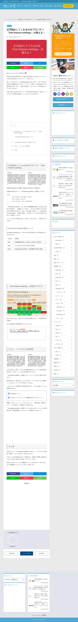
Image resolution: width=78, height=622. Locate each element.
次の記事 (41, 553)
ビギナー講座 (63, 348)
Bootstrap (64, 270)
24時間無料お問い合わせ (63, 54)
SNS (63, 259)
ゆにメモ (35, 619)
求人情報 (58, 6)
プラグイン (64, 292)
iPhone (64, 333)
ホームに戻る (26, 553)
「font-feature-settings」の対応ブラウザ (25, 142)
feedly (40, 67)
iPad (64, 329)
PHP (64, 281)
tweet (27, 63)
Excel (64, 251)
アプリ (64, 340)
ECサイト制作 (38, 6)
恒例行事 (63, 363)
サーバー (64, 296)
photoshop (64, 315)
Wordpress (49, 6)
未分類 (63, 370)
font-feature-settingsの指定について (24, 136)
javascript (64, 277)
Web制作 (10, 19)
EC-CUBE (64, 240)
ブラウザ (64, 344)
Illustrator (64, 311)
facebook (13, 63)
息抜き (63, 366)
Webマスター (63, 263)
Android (64, 326)
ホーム (20, 6)
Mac (64, 337)
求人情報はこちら (63, 104)
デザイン (28, 6)
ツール (64, 300)
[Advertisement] (27, 109)
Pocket (26, 67)
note (63, 255)
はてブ (40, 63)
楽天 (64, 244)
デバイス (63, 322)
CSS (15, 19)
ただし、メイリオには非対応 (22, 146)
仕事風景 (63, 359)
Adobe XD (64, 307)
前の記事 (11, 553)
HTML (64, 355)
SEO (64, 285)
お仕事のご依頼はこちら (63, 99)
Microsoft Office (63, 248)
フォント (64, 318)
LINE (13, 67)
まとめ (16, 150)
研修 (63, 374)
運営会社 (68, 6)
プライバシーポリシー (37, 615)
